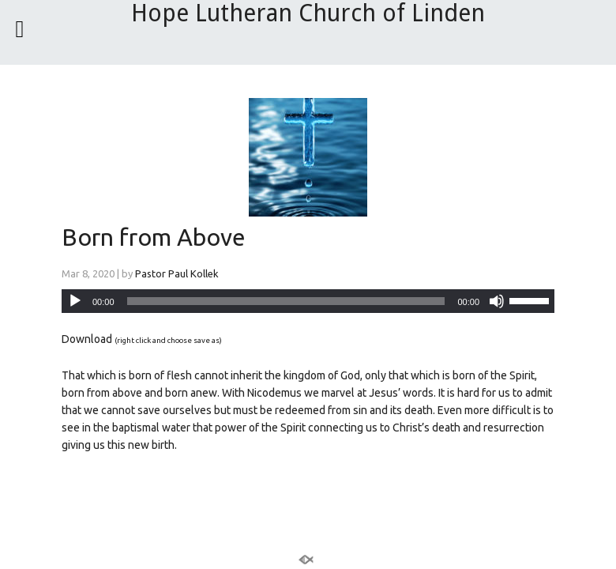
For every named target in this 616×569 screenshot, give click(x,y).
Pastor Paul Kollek (177, 273)
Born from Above (154, 237)
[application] (308, 301)
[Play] (75, 301)
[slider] (286, 301)
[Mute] (497, 301)
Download (87, 339)
